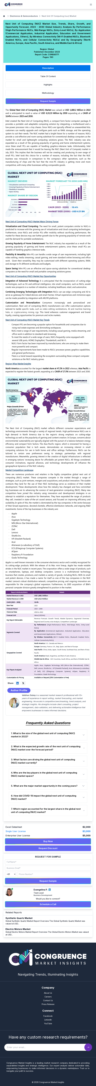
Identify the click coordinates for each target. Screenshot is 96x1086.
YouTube (48, 1023)
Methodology (48, 93)
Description (48, 68)
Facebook (48, 1016)
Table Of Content (48, 76)
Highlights (48, 84)
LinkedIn (48, 1020)
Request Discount (48, 848)
